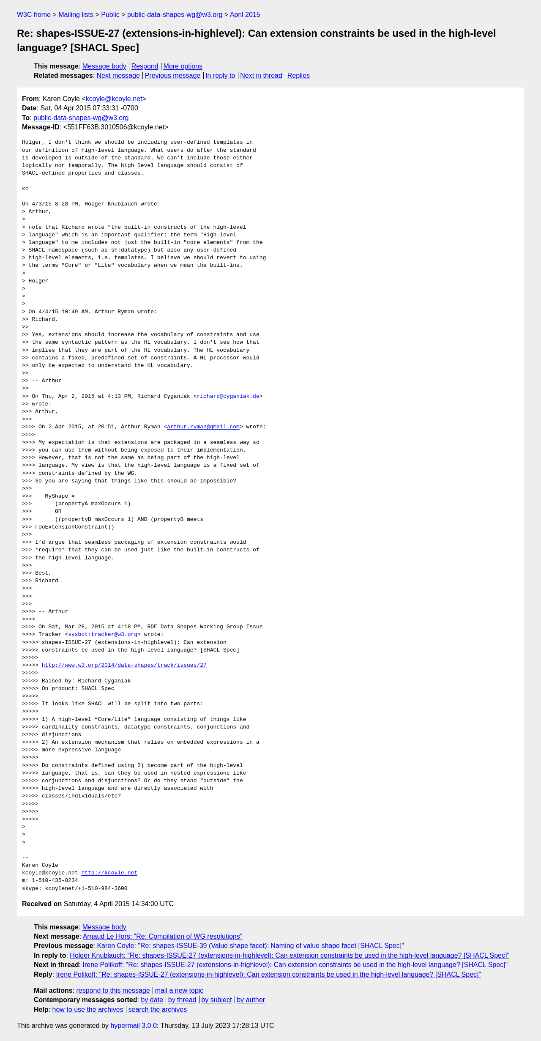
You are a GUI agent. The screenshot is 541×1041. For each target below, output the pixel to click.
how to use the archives (87, 1009)
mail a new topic (179, 990)
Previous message (173, 75)
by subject (216, 999)
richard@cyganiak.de (228, 396)
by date (152, 999)
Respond (144, 66)
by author (251, 999)
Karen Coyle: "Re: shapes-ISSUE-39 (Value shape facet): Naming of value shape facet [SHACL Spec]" (250, 945)
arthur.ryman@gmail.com (203, 427)
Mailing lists (75, 14)
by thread (182, 999)
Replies (298, 75)
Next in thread (261, 75)
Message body (104, 66)
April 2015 (245, 14)
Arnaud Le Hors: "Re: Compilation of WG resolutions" (163, 936)
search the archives (157, 1009)
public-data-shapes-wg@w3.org (174, 14)
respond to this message (113, 990)
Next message (118, 75)
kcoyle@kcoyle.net (114, 98)
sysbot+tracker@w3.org (102, 634)
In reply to (220, 75)
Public (110, 14)
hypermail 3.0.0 (133, 1025)
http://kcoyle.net (109, 873)
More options (183, 66)
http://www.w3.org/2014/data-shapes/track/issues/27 (124, 665)
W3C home (34, 14)
